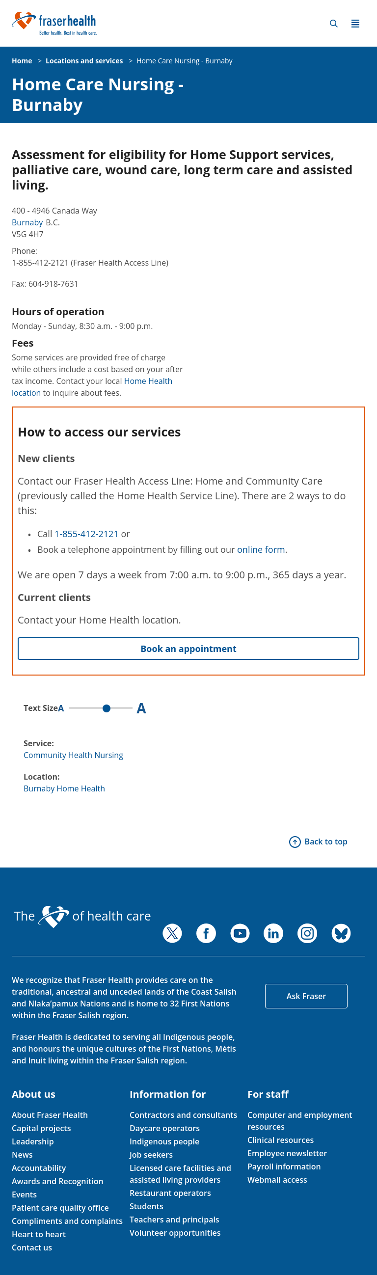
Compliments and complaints (67, 1221)
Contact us (32, 1247)
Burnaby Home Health (64, 788)
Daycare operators (165, 1128)
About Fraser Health (50, 1115)
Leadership (33, 1141)
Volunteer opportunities (175, 1232)
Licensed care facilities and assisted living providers (180, 1174)
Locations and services (84, 60)
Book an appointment (188, 648)
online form (261, 549)
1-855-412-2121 (86, 534)
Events (24, 1194)
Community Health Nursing (73, 755)
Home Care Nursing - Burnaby (184, 60)
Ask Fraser (306, 996)
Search (334, 23)
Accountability (39, 1168)
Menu (355, 23)
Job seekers (151, 1154)
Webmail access (277, 1179)
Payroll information (284, 1166)
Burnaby (27, 222)
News (22, 1154)
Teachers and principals (174, 1219)
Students (146, 1206)
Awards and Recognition (58, 1181)
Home (22, 60)
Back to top (326, 841)
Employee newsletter (287, 1153)
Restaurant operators (170, 1193)
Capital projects (41, 1128)
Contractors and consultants (183, 1115)
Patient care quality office (60, 1207)
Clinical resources (280, 1140)
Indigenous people (164, 1141)
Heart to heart (39, 1234)
